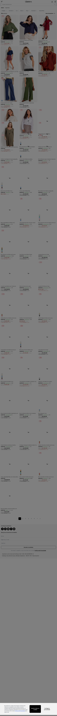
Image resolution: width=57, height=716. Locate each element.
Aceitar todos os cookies (35, 709)
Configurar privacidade (47, 709)
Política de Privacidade (20, 710)
